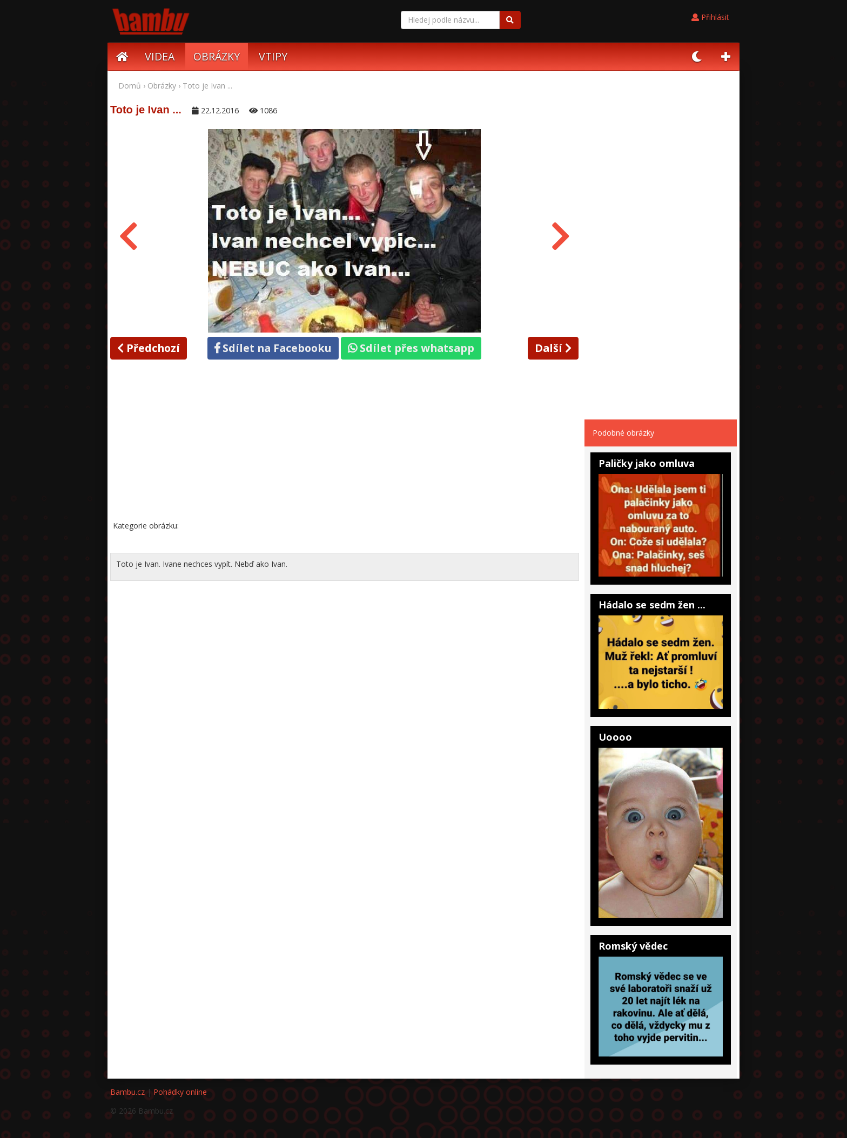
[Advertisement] (344, 442)
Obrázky (161, 85)
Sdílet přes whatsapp (411, 348)
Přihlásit (710, 17)
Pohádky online (180, 1092)
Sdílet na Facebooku (273, 348)
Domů (129, 85)
